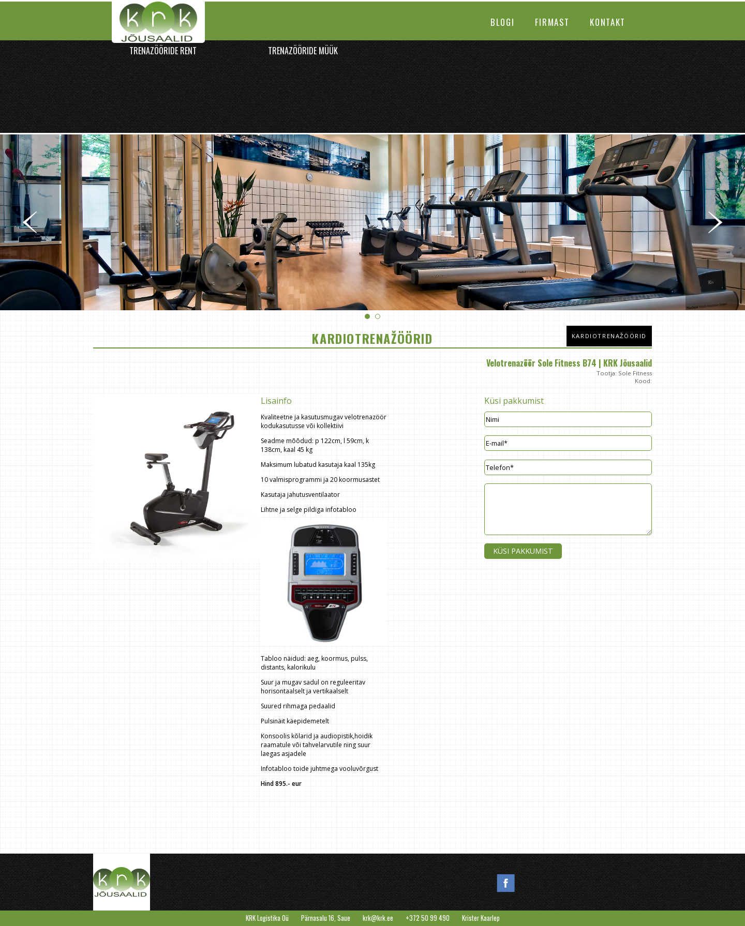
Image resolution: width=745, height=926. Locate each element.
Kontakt (607, 22)
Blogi (502, 22)
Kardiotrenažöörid (609, 336)
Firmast (552, 22)
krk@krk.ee (378, 918)
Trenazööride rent (163, 50)
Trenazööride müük (303, 50)
